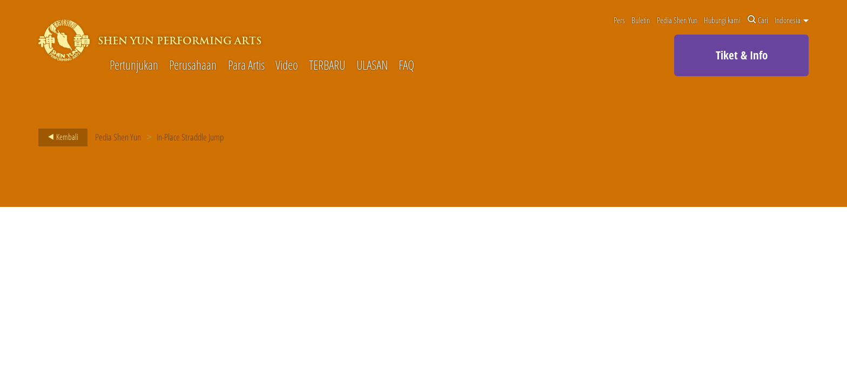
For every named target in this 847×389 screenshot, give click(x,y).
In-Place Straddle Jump (190, 137)
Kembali (60, 137)
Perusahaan (193, 65)
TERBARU (327, 65)
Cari (758, 20)
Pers (619, 20)
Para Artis (246, 65)
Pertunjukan (134, 65)
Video (286, 65)
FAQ (406, 65)
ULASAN (372, 65)
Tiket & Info (742, 55)
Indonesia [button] (792, 20)
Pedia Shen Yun (677, 20)
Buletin (640, 20)
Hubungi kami (722, 20)
